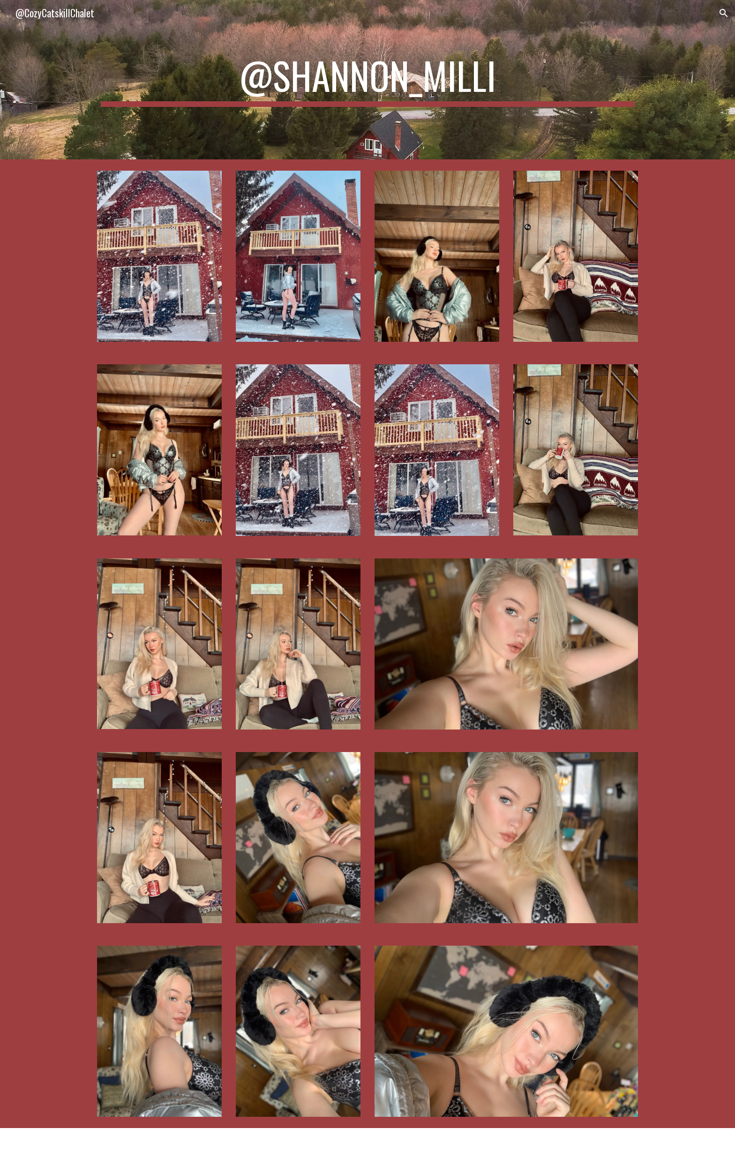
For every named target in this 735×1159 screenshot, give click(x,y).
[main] (367, 80)
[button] (723, 13)
